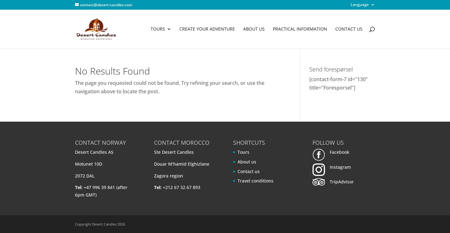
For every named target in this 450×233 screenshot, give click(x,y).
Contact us (348, 29)
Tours (158, 29)
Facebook (339, 152)
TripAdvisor (342, 182)
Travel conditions (255, 181)
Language (360, 5)
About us (254, 29)
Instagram (340, 167)
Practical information (300, 29)
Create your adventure (207, 29)
